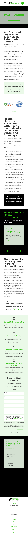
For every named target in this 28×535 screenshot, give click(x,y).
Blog (14, 532)
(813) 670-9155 (14, 505)
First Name (6, 392)
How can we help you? (8, 409)
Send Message (14, 432)
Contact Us (14, 529)
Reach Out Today (14, 19)
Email (5, 405)
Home (14, 521)
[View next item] (15, 111)
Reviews (14, 528)
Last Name (6, 396)
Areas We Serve (14, 526)
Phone (5, 401)
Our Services (14, 524)
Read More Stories (14, 251)
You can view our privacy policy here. (14, 419)
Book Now (14, 531)
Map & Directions (14, 516)
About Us (14, 523)
